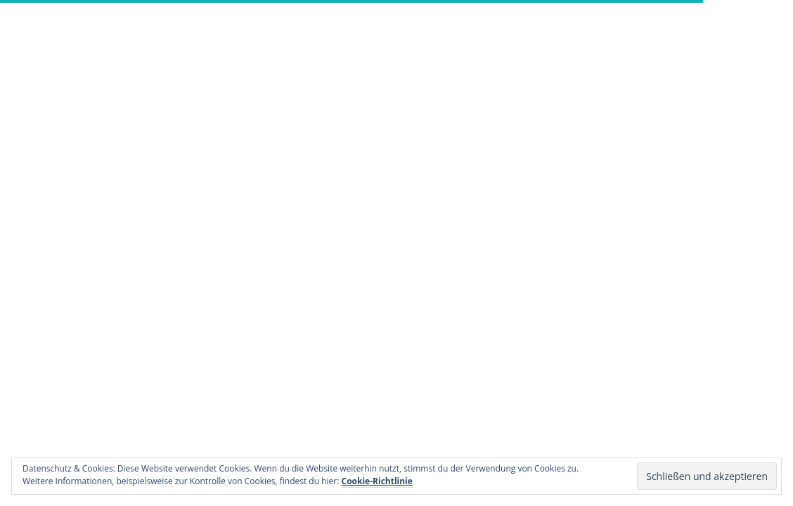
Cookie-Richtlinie (377, 481)
